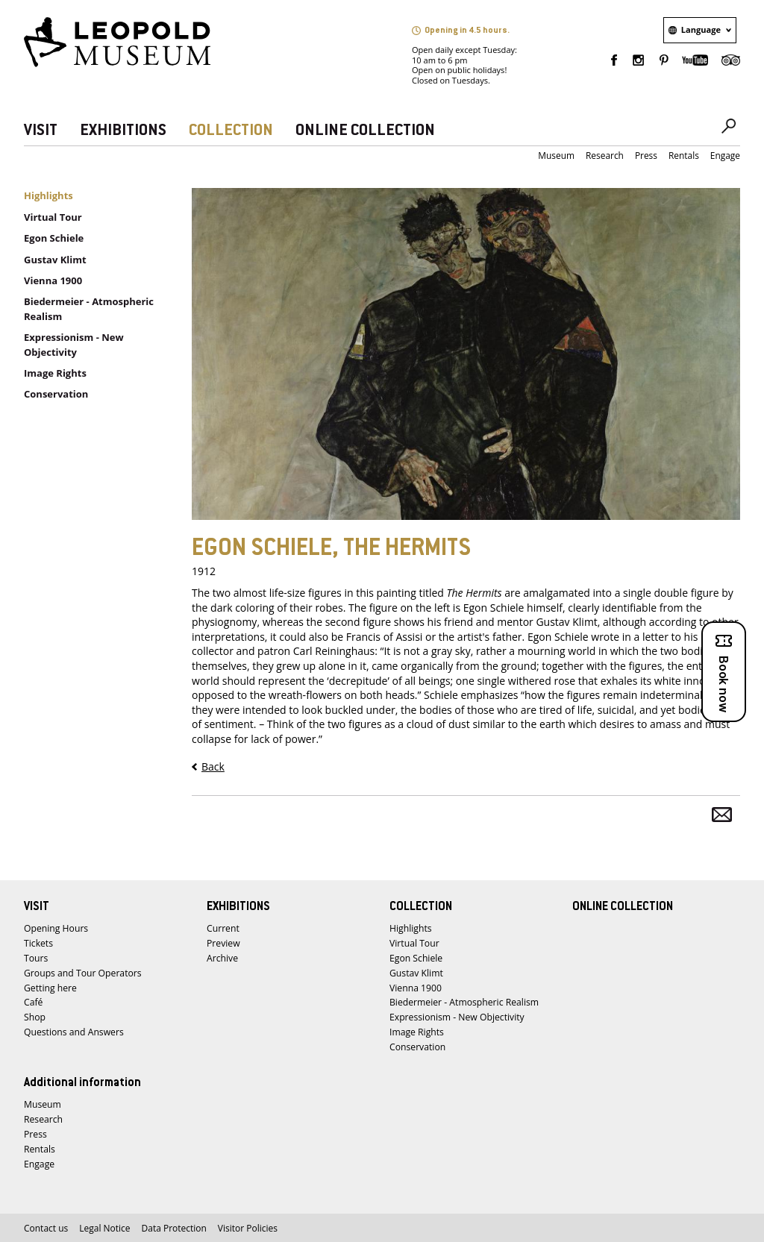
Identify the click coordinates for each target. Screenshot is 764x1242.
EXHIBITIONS (123, 131)
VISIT (40, 131)
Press (646, 155)
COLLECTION (231, 131)
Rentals (683, 155)
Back (213, 766)
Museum (556, 155)
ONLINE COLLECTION (365, 131)
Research (605, 155)
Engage (725, 155)
